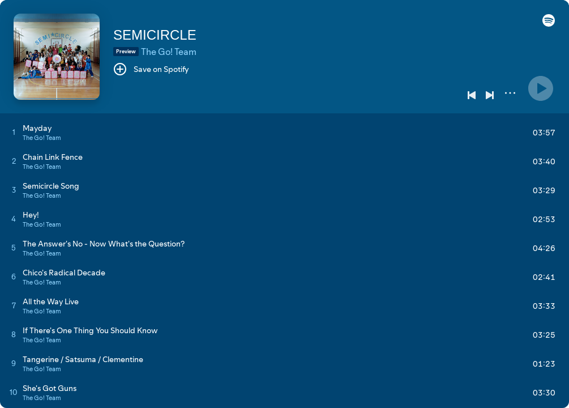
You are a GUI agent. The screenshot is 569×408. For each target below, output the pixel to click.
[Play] (540, 88)
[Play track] (13, 132)
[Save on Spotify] (151, 69)
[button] (548, 24)
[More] (510, 93)
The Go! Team (168, 51)
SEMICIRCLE (154, 34)
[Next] (489, 95)
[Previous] (471, 95)
